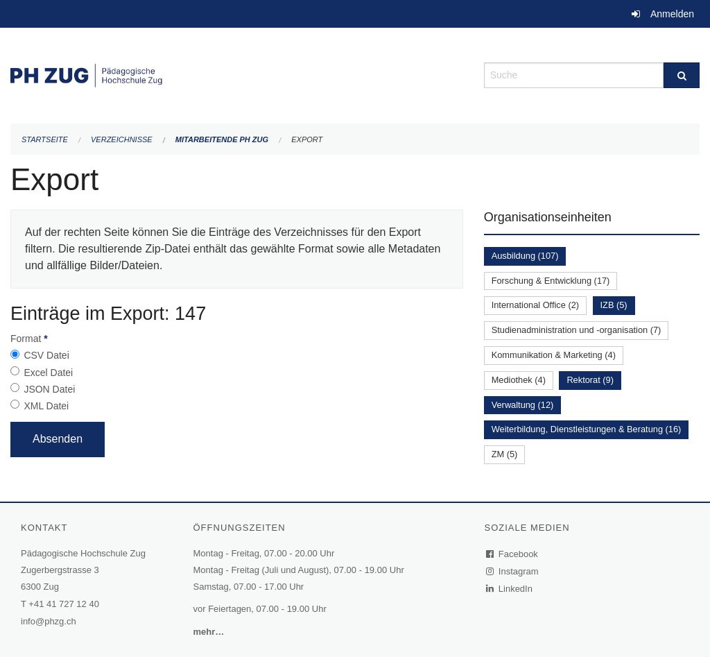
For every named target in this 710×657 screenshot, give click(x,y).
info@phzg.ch (48, 621)
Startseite (44, 139)
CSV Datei (46, 355)
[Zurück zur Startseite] (236, 74)
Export (306, 139)
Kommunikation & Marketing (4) (554, 355)
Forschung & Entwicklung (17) (551, 280)
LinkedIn (509, 588)
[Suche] (682, 75)
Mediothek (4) (519, 380)
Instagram (513, 571)
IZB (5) (613, 305)
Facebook (512, 554)
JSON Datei (49, 389)
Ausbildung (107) (525, 255)
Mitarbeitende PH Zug (221, 139)
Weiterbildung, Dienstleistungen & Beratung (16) (587, 429)
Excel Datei (48, 372)
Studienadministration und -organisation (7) (576, 330)
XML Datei (46, 405)
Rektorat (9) (590, 380)
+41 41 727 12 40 (63, 604)
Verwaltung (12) (523, 405)
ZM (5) (505, 454)
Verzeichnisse (122, 139)
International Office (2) (535, 305)
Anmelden (672, 13)
